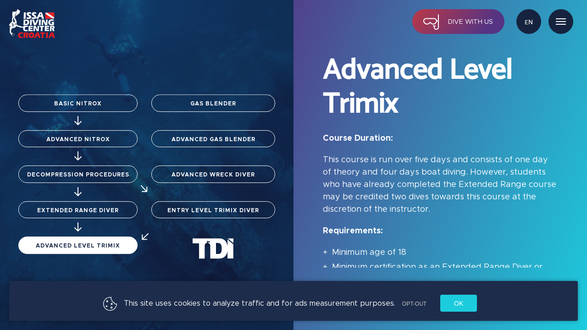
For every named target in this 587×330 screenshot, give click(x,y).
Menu (560, 21)
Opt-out (414, 304)
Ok (458, 303)
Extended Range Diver (78, 224)
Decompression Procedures (91, 179)
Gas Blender (213, 87)
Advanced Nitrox (78, 133)
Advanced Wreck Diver (213, 171)
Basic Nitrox (78, 91)
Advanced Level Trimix (78, 262)
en (529, 23)
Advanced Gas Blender (213, 129)
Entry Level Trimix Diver (203, 221)
